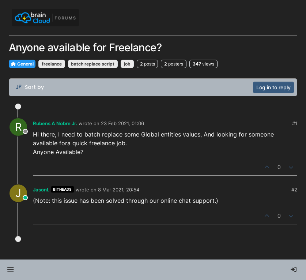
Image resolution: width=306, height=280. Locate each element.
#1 (294, 123)
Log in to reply (273, 87)
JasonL (41, 190)
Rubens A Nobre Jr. (55, 123)
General (22, 64)
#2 (294, 190)
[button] (10, 269)
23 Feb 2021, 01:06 (122, 123)
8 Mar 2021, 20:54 (118, 190)
